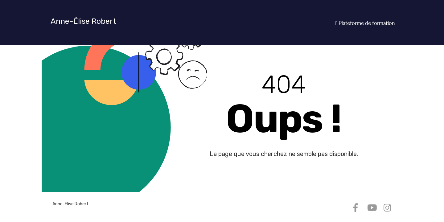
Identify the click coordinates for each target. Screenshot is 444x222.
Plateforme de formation (365, 23)
